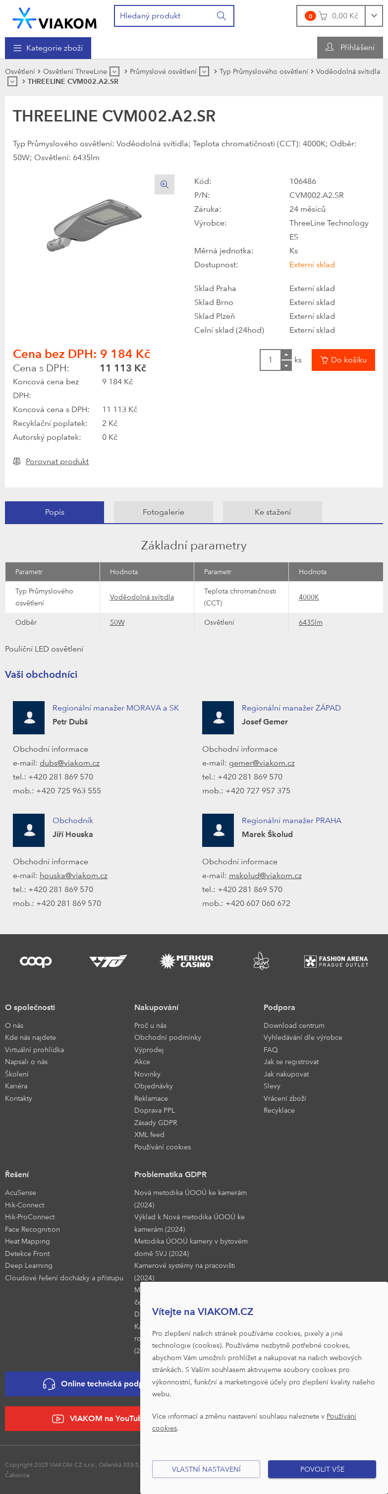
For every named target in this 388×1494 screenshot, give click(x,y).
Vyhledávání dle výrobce (303, 1037)
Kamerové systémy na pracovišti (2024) (184, 1271)
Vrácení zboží (285, 1098)
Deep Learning (29, 1265)
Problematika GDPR (170, 1174)
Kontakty (18, 1098)
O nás (14, 1025)
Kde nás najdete (30, 1037)
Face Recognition (32, 1229)
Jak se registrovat (291, 1061)
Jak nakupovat (286, 1074)
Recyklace (279, 1110)
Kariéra (16, 1085)
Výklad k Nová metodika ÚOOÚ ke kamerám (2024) (189, 1222)
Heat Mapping (27, 1241)
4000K (309, 597)
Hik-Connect (24, 1204)
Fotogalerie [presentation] (163, 512)
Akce (142, 1061)
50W (117, 622)
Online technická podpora (99, 1384)
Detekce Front (27, 1253)
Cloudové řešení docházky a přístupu (64, 1277)
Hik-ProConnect (30, 1216)
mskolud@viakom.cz (265, 875)
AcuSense (20, 1192)
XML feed (149, 1134)
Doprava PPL (154, 1110)
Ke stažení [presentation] (273, 512)
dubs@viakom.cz (70, 763)
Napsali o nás (26, 1061)
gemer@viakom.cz (262, 763)
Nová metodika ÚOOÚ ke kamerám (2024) (190, 1198)
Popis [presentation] (54, 512)
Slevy (272, 1085)
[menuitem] (48, 48)
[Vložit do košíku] (343, 360)
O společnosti (30, 1007)
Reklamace (151, 1098)
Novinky (147, 1074)
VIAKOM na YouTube (99, 1419)
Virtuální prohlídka (34, 1049)
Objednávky (153, 1085)
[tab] (54, 512)
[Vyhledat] (222, 16)
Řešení (17, 1174)
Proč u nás (150, 1025)
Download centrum (294, 1025)
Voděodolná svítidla (142, 597)
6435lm (311, 622)
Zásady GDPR (155, 1122)
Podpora (279, 1007)
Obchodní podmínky (167, 1037)
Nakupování (156, 1007)
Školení (17, 1074)
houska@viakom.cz (74, 875)
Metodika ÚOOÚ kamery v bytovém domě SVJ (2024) (191, 1247)
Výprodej (149, 1049)
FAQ (271, 1049)
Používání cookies (162, 1146)
